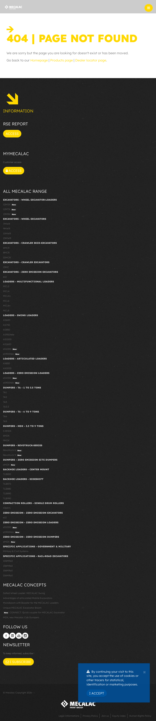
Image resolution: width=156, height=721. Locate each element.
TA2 (5, 397)
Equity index (119, 715)
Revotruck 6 (12, 450)
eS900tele (11, 354)
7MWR (6, 223)
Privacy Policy (90, 715)
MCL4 (6, 291)
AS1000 (7, 339)
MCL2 (6, 286)
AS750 (6, 325)
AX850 (6, 363)
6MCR (6, 247)
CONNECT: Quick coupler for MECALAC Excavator (34, 612)
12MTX (10, 209)
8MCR (6, 252)
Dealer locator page (90, 60)
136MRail (8, 565)
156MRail (8, 570)
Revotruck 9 (12, 455)
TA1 (5, 392)
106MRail (8, 560)
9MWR (6, 228)
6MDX (6, 435)
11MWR (7, 233)
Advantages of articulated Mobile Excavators (27, 598)
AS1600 (7, 344)
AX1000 (7, 368)
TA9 (5, 421)
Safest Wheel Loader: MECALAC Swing (24, 593)
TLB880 (7, 488)
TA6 (5, 416)
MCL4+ (7, 296)
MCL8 (6, 310)
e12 (5, 276)
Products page (61, 60)
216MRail (8, 575)
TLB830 (7, 474)
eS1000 (10, 349)
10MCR (7, 257)
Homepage (39, 60)
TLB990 (7, 498)
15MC (6, 267)
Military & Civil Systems (15, 551)
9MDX (6, 440)
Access (12, 134)
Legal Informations (69, 715)
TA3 (5, 402)
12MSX (10, 204)
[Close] (144, 671)
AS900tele (8, 334)
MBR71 (6, 508)
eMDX (9, 465)
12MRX (10, 214)
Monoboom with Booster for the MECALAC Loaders (30, 602)
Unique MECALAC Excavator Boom (22, 607)
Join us (105, 715)
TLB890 (7, 493)
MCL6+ (7, 305)
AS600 (6, 320)
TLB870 (7, 483)
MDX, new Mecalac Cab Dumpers (21, 617)
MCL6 (6, 300)
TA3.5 (6, 406)
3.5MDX (7, 431)
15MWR (7, 238)
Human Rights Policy (140, 715)
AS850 (6, 329)
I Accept (96, 693)
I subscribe (18, 662)
